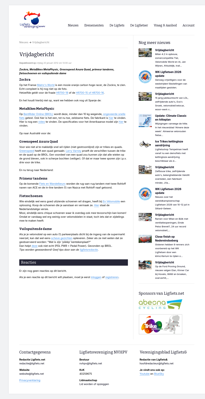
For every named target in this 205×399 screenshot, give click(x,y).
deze (34, 245)
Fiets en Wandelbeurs (52, 183)
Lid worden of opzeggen (94, 384)
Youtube (145, 373)
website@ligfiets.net (31, 373)
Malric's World (45, 85)
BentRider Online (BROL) (38, 114)
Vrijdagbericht (40, 42)
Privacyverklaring (29, 380)
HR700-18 (62, 92)
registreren (111, 277)
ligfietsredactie (89, 249)
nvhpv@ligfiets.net (90, 363)
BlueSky (159, 373)
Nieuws (23, 42)
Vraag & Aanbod (165, 25)
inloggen (96, 277)
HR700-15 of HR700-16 (90, 92)
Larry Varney (73, 150)
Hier (96, 205)
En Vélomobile (111, 201)
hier (111, 118)
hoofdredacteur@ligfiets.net (156, 363)
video (41, 121)
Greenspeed (26, 150)
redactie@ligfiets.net (31, 363)
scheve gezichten (62, 238)
